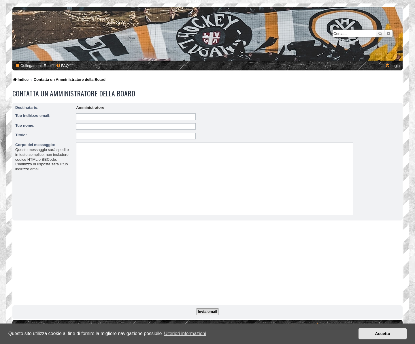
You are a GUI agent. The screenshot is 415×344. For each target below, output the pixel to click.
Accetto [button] (382, 333)
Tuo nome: (24, 125)
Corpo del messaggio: (35, 145)
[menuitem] (62, 65)
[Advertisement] (207, 263)
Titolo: (21, 135)
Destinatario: (27, 107)
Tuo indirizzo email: (32, 115)
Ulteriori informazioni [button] (185, 333)
